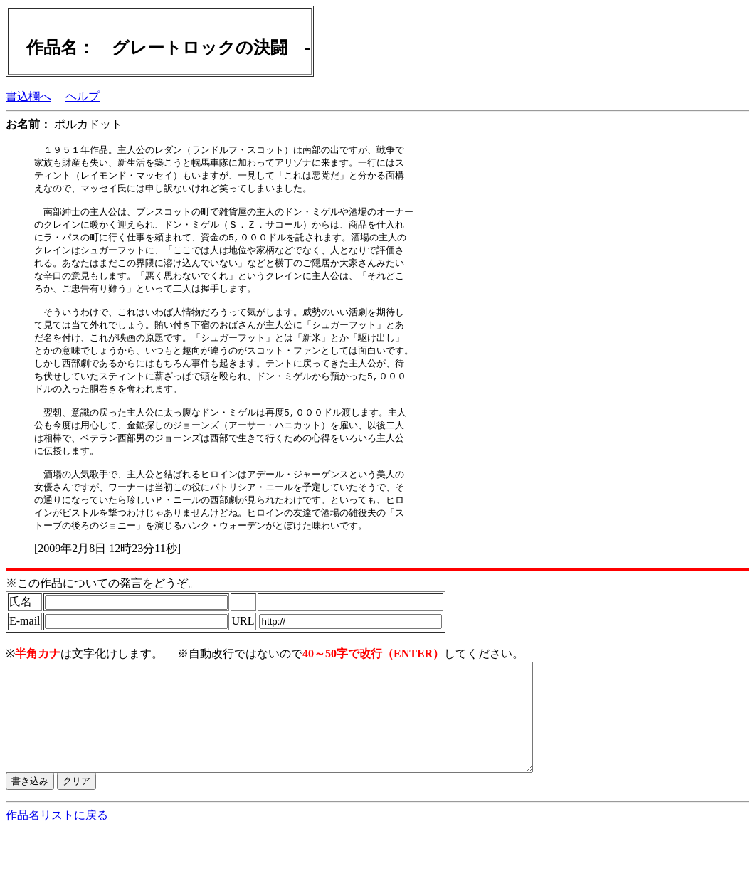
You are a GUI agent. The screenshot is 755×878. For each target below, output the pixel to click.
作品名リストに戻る (57, 864)
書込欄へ (28, 96)
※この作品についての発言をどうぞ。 (102, 611)
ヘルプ (82, 96)
